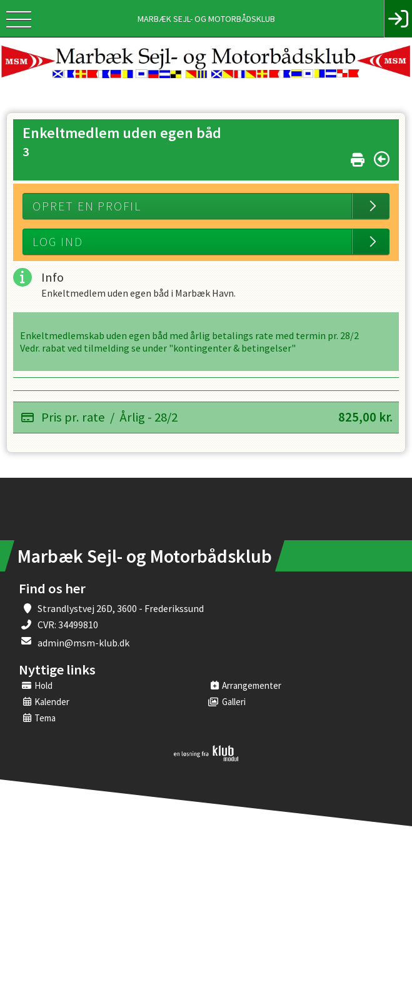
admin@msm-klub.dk (83, 642)
